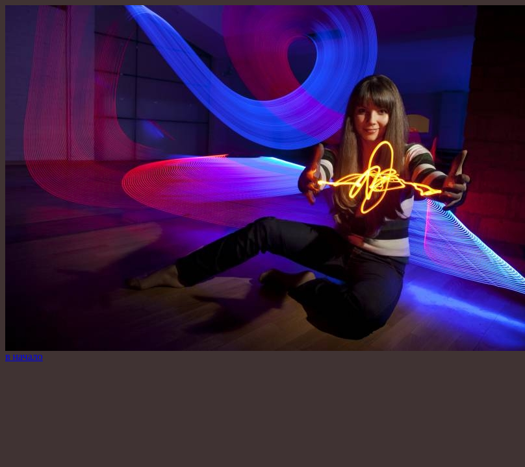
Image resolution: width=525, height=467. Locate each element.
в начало (24, 356)
